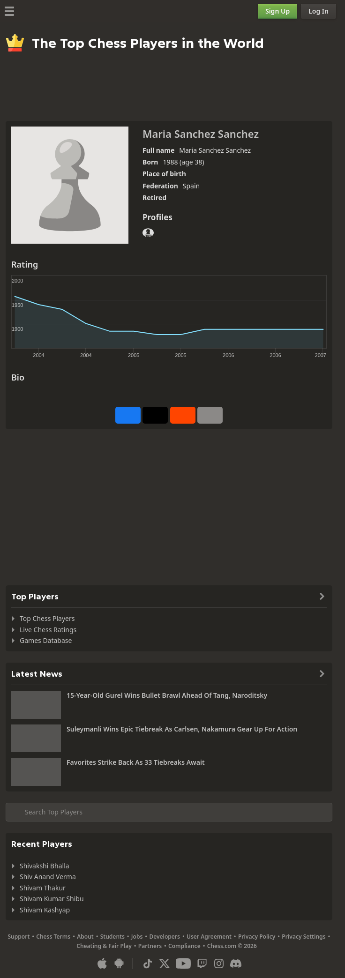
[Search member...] (169, 812)
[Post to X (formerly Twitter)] (155, 415)
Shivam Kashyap (45, 909)
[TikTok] (147, 963)
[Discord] (235, 963)
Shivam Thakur (43, 887)
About (85, 937)
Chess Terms (53, 937)
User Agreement (209, 937)
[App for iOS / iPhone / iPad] (102, 963)
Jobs (137, 937)
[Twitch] (202, 963)
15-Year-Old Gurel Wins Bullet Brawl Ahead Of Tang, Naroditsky (167, 695)
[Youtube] (183, 963)
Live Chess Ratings (48, 629)
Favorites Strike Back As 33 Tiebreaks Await (136, 762)
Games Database (46, 640)
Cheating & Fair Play (104, 946)
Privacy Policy (256, 937)
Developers (164, 937)
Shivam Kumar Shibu (52, 898)
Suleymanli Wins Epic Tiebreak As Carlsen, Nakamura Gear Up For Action (182, 728)
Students (112, 937)
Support (19, 937)
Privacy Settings (303, 937)
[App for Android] (119, 963)
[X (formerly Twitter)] (164, 963)
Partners (150, 946)
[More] (210, 415)
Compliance (184, 946)
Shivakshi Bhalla (44, 865)
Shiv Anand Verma (48, 876)
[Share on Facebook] (128, 415)
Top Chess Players (47, 618)
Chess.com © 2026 (232, 946)
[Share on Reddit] (182, 415)
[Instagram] (219, 963)
